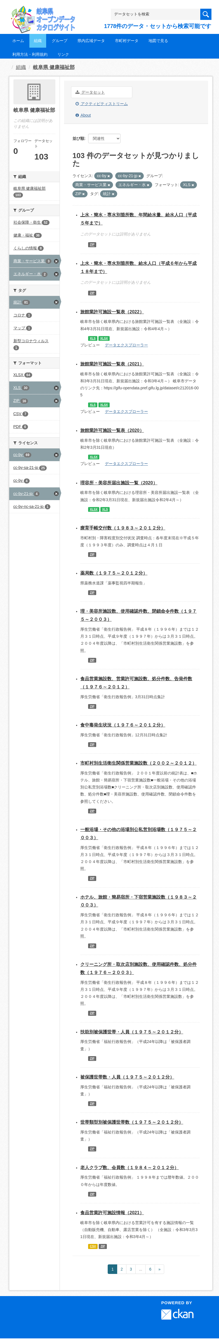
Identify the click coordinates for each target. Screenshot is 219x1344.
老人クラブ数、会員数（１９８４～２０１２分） (129, 1167)
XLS (92, 338)
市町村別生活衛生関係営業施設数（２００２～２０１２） (138, 763)
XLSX (104, 338)
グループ (59, 40)
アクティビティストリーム (102, 103)
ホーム (18, 40)
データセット (90, 92)
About (83, 115)
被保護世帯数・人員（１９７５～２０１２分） (127, 1077)
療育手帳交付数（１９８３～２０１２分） (122, 528)
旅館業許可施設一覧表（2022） (112, 311)
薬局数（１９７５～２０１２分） (113, 573)
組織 (38, 40)
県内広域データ (91, 40)
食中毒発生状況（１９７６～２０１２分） (122, 725)
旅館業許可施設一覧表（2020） (112, 430)
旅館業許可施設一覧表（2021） (112, 364)
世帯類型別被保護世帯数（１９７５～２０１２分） (131, 1122)
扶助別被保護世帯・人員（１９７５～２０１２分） (131, 1032)
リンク (63, 54)
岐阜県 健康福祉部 (54, 67)
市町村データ (126, 40)
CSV (93, 1246)
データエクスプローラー (126, 345)
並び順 (78, 138)
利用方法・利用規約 (30, 54)
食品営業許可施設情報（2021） (112, 1212)
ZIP (92, 244)
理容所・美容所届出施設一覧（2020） (118, 482)
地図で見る (158, 40)
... (140, 1269)
